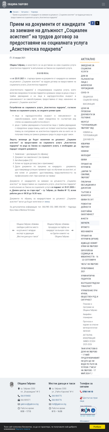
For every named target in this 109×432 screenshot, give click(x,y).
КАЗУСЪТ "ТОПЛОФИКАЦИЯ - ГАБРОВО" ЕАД (89, 125)
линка (47, 201)
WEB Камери (87, 231)
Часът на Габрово (89, 264)
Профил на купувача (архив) (89, 237)
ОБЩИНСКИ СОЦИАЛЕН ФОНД (90, 98)
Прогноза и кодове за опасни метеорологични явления (90, 326)
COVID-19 (85, 92)
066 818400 (26, 396)
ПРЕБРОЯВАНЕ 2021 (87, 270)
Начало (14, 12)
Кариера (34, 12)
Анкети (84, 218)
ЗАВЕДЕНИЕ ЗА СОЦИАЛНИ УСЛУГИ (87, 68)
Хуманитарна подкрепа (88, 277)
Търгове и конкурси (86, 194)
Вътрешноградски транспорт (90, 284)
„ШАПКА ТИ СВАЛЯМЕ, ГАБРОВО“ (86, 174)
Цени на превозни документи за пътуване (88, 113)
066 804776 (57, 400)
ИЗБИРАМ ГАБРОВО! (85, 145)
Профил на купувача (86, 165)
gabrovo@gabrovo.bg (29, 404)
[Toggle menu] (103, 4)
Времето (85, 227)
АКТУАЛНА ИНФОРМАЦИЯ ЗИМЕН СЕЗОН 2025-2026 (89, 340)
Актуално (25, 12)
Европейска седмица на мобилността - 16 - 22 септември (89, 255)
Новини (84, 151)
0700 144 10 (87, 391)
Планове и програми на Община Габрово (90, 307)
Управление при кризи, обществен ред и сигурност (89, 295)
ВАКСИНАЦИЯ (89, 104)
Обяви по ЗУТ (87, 199)
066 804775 (57, 396)
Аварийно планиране (87, 316)
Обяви (84, 159)
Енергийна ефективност (87, 213)
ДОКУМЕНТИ (88, 139)
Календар (86, 155)
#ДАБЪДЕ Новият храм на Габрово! (89, 244)
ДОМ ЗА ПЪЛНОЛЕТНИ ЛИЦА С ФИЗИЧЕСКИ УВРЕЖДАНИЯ (87, 82)
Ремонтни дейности (86, 205)
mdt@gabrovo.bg (59, 404)
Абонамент (85, 421)
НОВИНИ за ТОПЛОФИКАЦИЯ (90, 134)
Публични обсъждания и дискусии (88, 185)
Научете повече (23, 429)
